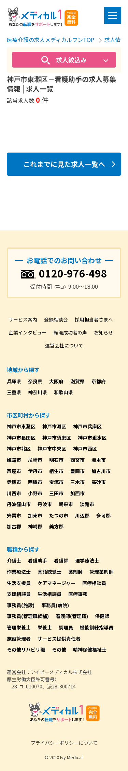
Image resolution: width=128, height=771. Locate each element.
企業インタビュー (28, 332)
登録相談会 (56, 319)
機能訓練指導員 (96, 627)
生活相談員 (49, 593)
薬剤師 (75, 571)
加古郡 (14, 526)
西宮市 (77, 459)
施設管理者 (19, 638)
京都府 (98, 381)
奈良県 (35, 381)
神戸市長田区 (21, 437)
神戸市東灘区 (21, 426)
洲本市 (98, 459)
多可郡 (103, 515)
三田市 (56, 493)
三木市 (77, 482)
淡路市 (87, 504)
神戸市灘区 (54, 426)
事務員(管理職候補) (28, 616)
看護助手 (37, 560)
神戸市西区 (85, 448)
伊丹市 (35, 471)
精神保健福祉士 (89, 649)
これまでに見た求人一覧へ (64, 164)
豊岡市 (77, 471)
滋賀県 (77, 381)
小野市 (35, 493)
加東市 (35, 515)
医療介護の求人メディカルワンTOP (50, 39)
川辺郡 (82, 515)
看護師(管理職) (72, 616)
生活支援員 (19, 583)
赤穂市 (14, 482)
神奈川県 (37, 392)
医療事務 (77, 593)
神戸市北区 (19, 448)
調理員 (66, 627)
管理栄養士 (19, 627)
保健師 (102, 616)
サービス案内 (23, 319)
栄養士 (45, 627)
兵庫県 (14, 381)
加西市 (77, 493)
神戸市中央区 (52, 448)
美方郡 (56, 526)
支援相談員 (19, 593)
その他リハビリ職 (26, 649)
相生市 (56, 471)
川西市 (14, 493)
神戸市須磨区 (56, 437)
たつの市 (58, 515)
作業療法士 (19, 571)
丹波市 (45, 504)
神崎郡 (35, 526)
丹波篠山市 (19, 504)
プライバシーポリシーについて (64, 742)
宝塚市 (56, 482)
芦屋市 (14, 471)
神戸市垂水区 (92, 437)
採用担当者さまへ (94, 319)
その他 (59, 649)
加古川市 (101, 471)
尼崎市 (35, 459)
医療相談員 (94, 583)
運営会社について (64, 345)
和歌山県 (63, 392)
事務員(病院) (55, 605)
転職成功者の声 (70, 332)
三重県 (14, 392)
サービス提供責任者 (59, 638)
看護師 (61, 560)
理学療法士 (87, 560)
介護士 (14, 560)
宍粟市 (14, 515)
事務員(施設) (20, 605)
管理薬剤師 (101, 571)
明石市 (56, 459)
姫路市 (14, 459)
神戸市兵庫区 (87, 426)
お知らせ (103, 332)
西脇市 (35, 482)
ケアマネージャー (56, 583)
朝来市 (66, 504)
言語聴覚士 (49, 571)
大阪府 (56, 381)
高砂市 (98, 482)
